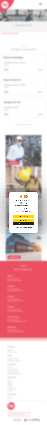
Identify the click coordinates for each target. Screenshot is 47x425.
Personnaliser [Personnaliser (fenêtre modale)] (23, 224)
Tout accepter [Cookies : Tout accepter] (23, 216)
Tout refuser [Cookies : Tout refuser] (23, 220)
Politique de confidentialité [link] (23, 228)
